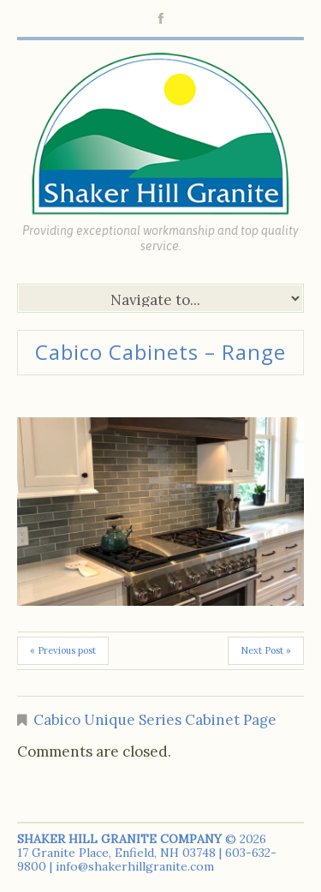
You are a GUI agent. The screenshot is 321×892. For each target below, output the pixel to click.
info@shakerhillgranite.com (135, 866)
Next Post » (266, 650)
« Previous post (63, 650)
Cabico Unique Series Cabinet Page (154, 719)
